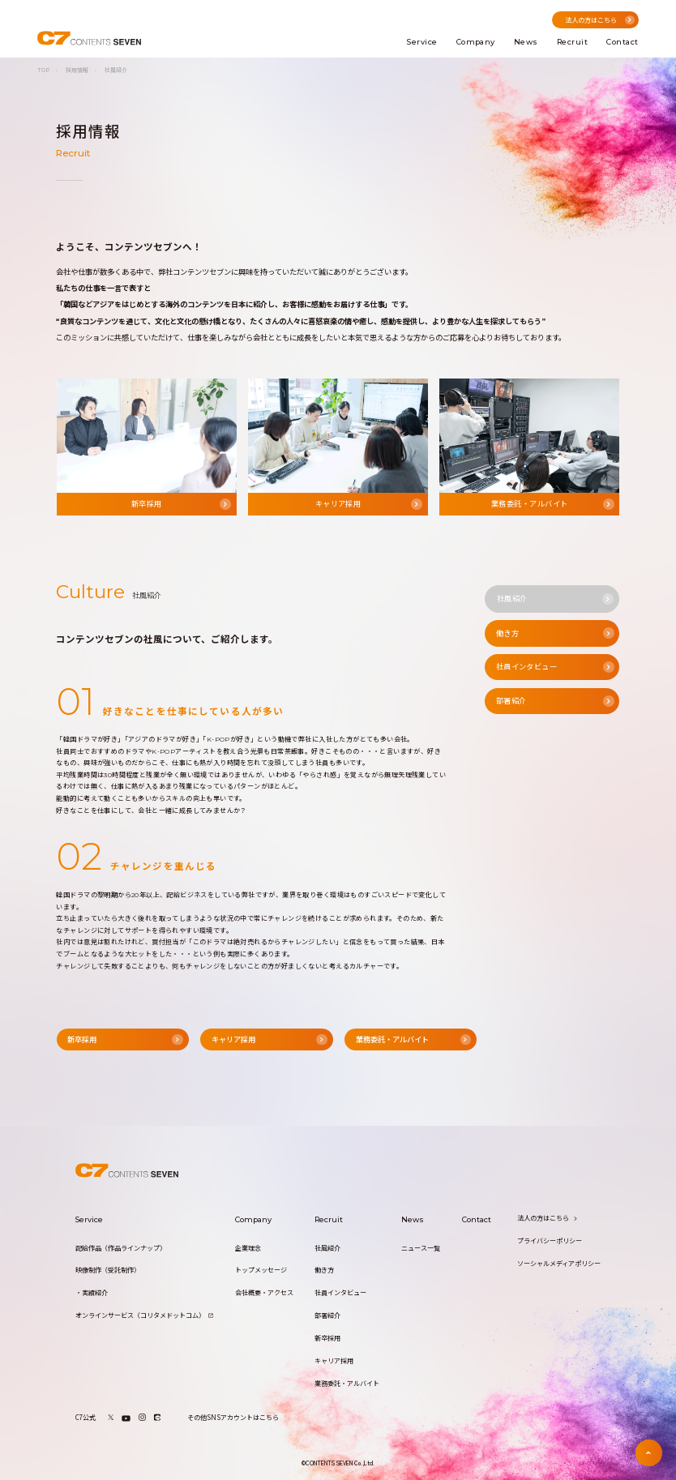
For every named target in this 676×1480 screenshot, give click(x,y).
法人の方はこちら (547, 1218)
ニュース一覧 (420, 1248)
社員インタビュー (340, 1293)
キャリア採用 (333, 1361)
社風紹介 (327, 1248)
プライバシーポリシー (549, 1241)
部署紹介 (327, 1316)
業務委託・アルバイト (346, 1384)
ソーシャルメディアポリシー (559, 1264)
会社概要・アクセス (264, 1293)
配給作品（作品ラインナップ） (120, 1248)
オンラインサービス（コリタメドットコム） (144, 1316)
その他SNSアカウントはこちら (233, 1417)
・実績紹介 (91, 1293)
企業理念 (248, 1248)
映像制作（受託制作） (107, 1270)
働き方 (324, 1270)
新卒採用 (327, 1338)
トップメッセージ (261, 1270)
